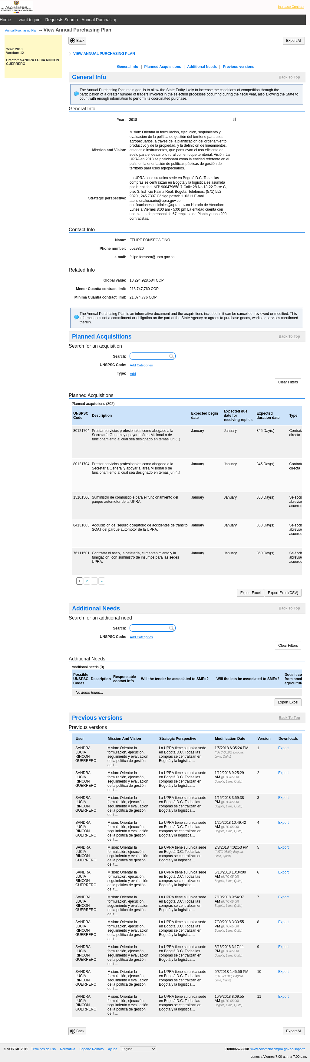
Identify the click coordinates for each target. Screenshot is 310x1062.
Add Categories (141, 365)
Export (283, 748)
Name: (120, 240)
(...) (178, 439)
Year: (121, 120)
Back (80, 40)
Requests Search (61, 19)
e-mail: (120, 257)
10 (259, 972)
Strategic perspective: (107, 198)
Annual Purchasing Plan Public (110, 19)
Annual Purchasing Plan (21, 30)
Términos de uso (43, 1049)
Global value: (115, 280)
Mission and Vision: (109, 150)
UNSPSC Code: (113, 365)
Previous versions (238, 67)
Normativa (67, 1049)
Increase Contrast (291, 6)
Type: (121, 373)
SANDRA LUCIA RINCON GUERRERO (85, 754)
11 (259, 996)
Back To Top (289, 77)
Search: (119, 356)
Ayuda (112, 1049)
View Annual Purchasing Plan (77, 29)
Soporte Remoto (91, 1049)
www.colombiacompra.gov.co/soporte (278, 1049)
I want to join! (29, 19)
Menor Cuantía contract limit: (101, 289)
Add (133, 374)
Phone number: (113, 248)
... (116, 765)
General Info (127, 67)
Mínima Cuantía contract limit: (100, 297)
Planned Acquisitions (162, 67)
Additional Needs (202, 67)
